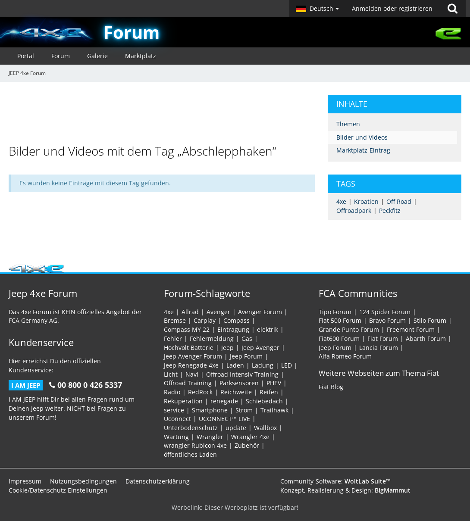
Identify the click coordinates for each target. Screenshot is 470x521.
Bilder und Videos (362, 137)
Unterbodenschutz (191, 428)
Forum (131, 32)
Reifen (269, 392)
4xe (341, 201)
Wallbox (265, 428)
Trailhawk (274, 410)
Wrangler (210, 437)
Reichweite (236, 392)
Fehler (173, 338)
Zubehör (247, 445)
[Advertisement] (166, 114)
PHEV (273, 383)
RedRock (200, 392)
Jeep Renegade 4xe (191, 365)
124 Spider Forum (384, 312)
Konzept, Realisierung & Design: (345, 490)
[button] (317, 8)
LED (286, 365)
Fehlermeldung (212, 338)
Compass (236, 320)
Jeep (227, 347)
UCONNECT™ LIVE (224, 419)
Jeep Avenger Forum (193, 356)
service (174, 410)
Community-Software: (335, 481)
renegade (224, 401)
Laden (235, 365)
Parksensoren (239, 383)
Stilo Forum (430, 320)
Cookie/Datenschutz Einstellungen (58, 490)
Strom (244, 410)
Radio (172, 392)
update (236, 428)
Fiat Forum (382, 338)
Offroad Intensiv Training (242, 374)
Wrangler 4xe (250, 437)
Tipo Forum (335, 312)
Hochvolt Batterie (188, 347)
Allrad (190, 312)
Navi (191, 374)
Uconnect (177, 419)
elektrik (267, 329)
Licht (171, 374)
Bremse (175, 320)
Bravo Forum (387, 320)
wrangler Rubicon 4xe (195, 445)
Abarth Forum (426, 338)
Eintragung (233, 329)
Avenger (218, 312)
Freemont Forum (411, 329)
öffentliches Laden (190, 454)
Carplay (205, 320)
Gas (246, 338)
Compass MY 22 (187, 329)
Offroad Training (188, 383)
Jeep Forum (246, 356)
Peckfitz (390, 210)
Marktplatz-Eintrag (363, 150)
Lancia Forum (378, 347)
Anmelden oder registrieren (392, 8)
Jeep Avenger (260, 347)
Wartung (176, 437)
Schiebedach (264, 401)
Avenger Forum (260, 312)
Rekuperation (183, 401)
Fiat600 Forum (339, 338)
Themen (348, 124)
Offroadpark (353, 210)
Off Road (398, 201)
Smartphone (210, 410)
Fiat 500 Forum (340, 320)
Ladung (262, 365)
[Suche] (452, 8)
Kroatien (366, 201)
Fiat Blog (331, 387)
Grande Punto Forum (349, 329)
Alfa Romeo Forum (345, 356)
